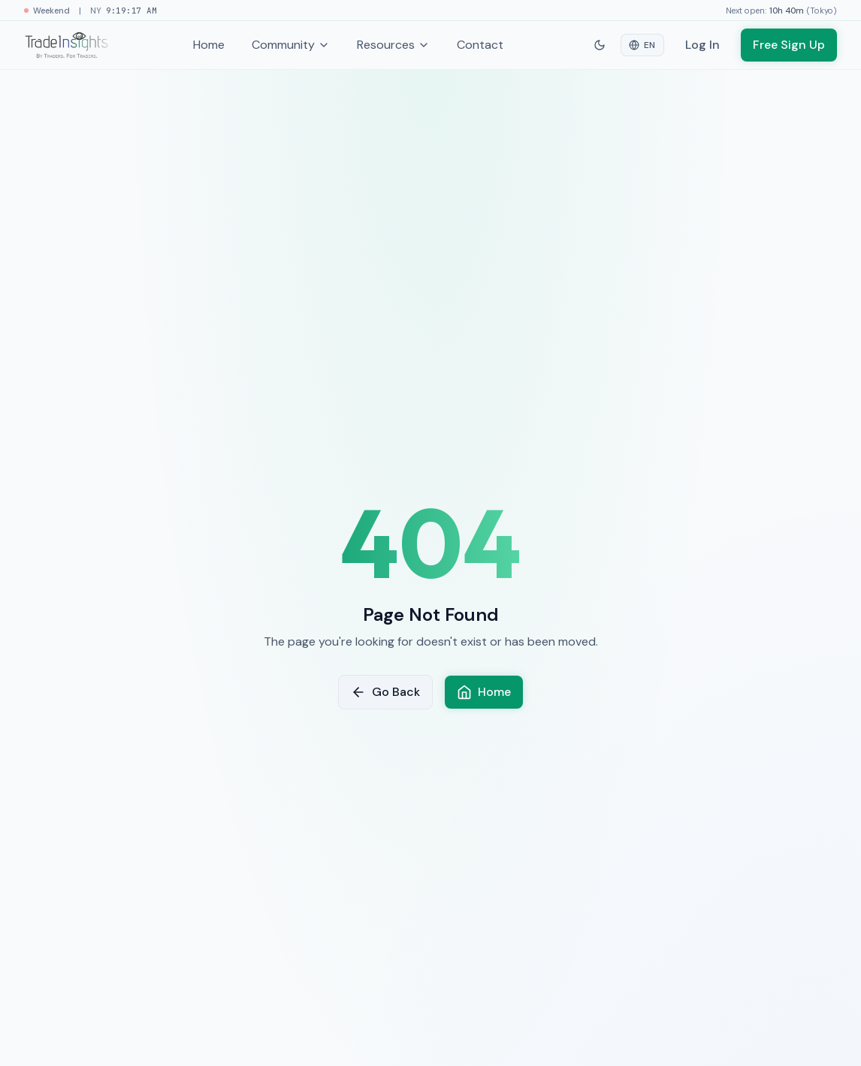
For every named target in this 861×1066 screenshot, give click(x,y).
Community (291, 45)
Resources (393, 45)
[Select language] (642, 45)
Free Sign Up (789, 45)
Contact (480, 45)
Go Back (385, 692)
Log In (702, 45)
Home (209, 45)
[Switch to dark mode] (600, 45)
